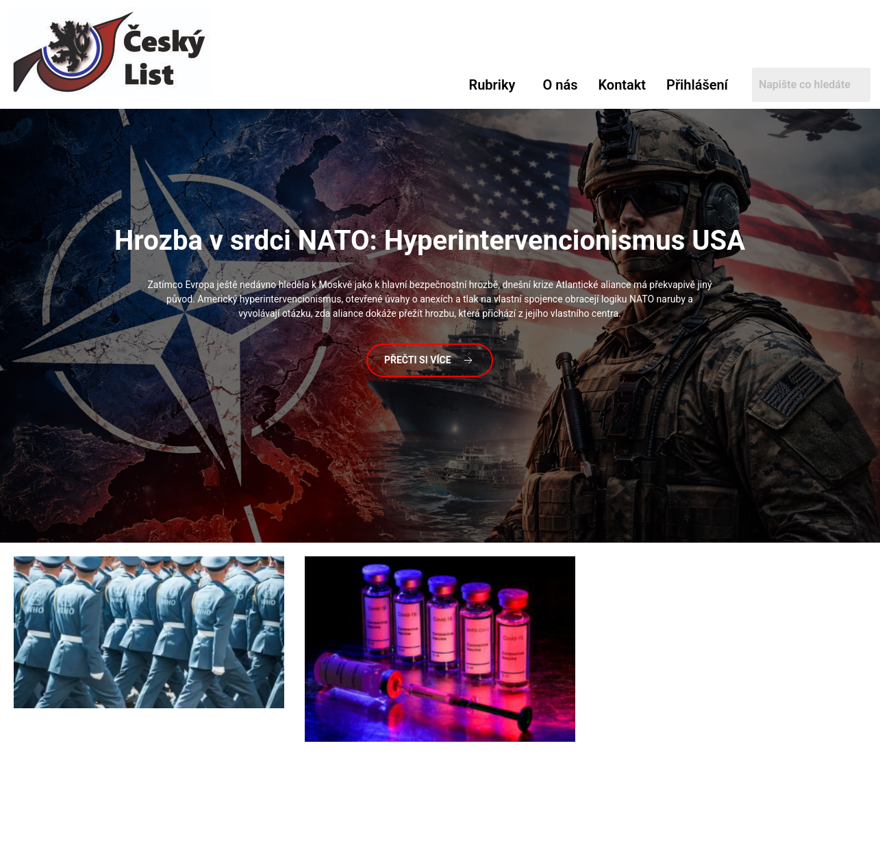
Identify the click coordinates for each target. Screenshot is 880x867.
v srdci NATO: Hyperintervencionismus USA (429, 240)
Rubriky (491, 85)
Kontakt (622, 85)
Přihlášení (697, 85)
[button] (495, 85)
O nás (559, 85)
